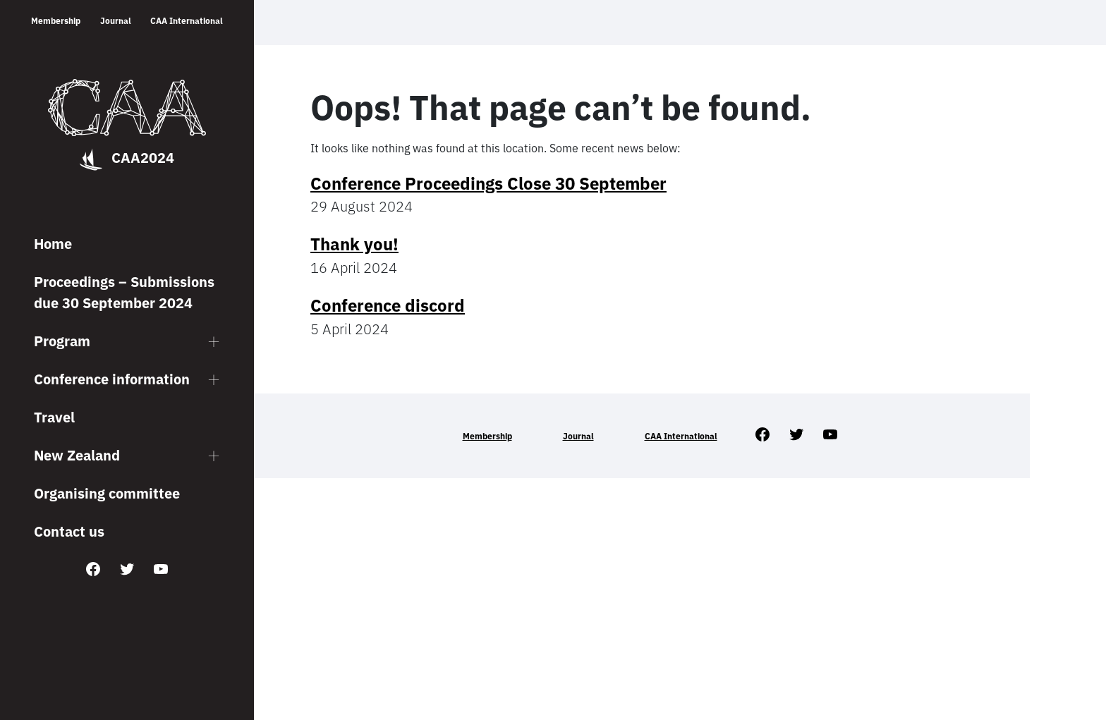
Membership (55, 21)
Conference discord (387, 305)
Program (62, 340)
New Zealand (77, 455)
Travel (54, 417)
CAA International (186, 21)
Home (53, 243)
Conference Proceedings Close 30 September (488, 183)
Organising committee (107, 493)
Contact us (69, 531)
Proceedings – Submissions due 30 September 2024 (124, 292)
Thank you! (354, 244)
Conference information (112, 379)
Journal (115, 21)
